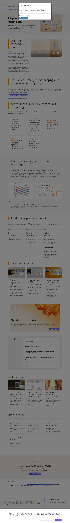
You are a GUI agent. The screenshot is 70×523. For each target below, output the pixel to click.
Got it (58, 520)
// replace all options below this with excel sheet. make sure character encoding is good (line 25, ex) (35, 13)
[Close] (50, 5)
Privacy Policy (19, 515)
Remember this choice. (24, 15)
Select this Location (23, 17)
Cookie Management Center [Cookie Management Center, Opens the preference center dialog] (47, 520)
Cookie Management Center (38, 514)
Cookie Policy (11, 515)
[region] (35, 516)
